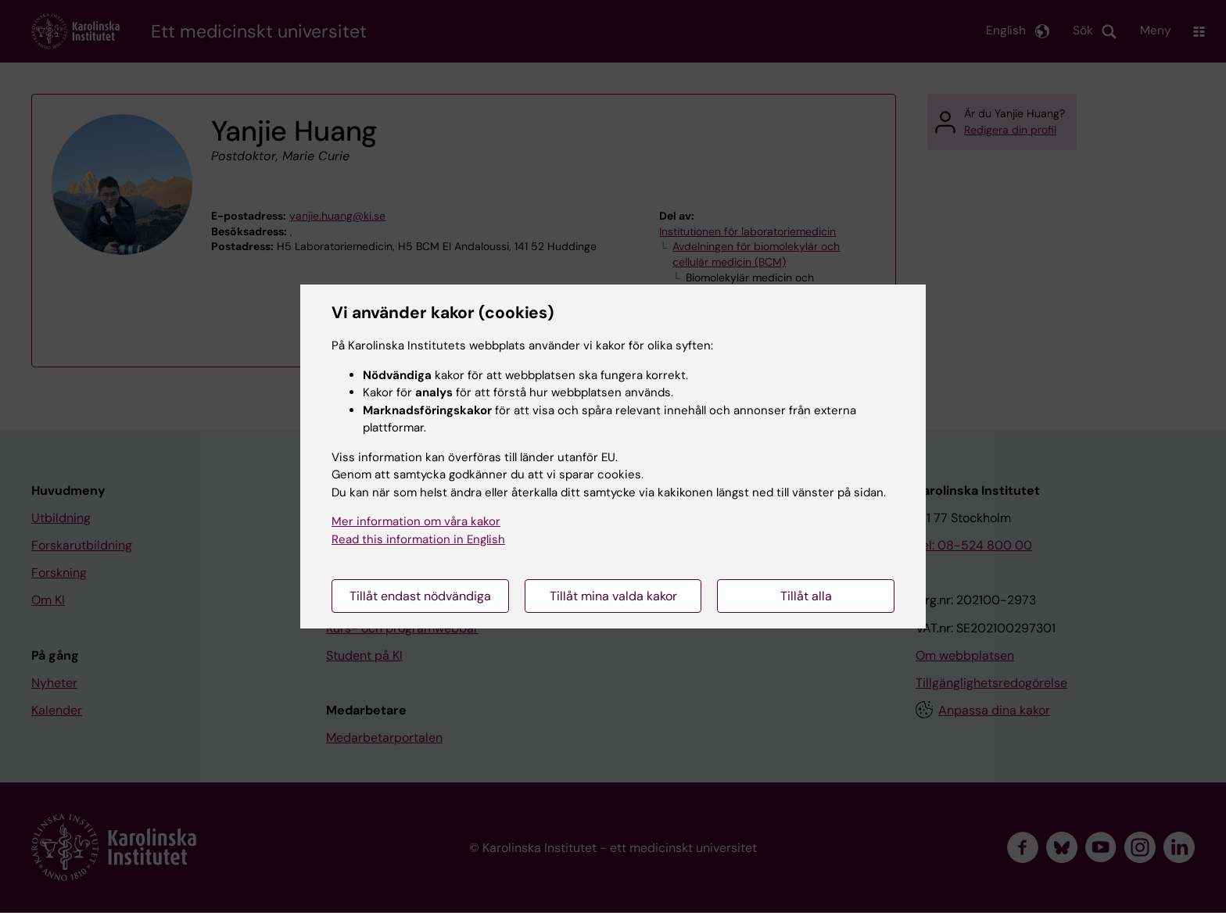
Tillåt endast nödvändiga (420, 596)
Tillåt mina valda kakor (613, 596)
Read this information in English (418, 539)
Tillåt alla (806, 596)
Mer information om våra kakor (416, 521)
